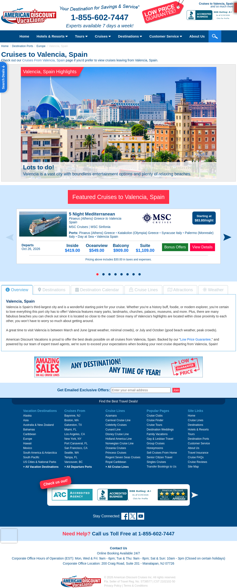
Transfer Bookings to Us (161, 466)
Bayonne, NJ (72, 415)
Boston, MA (71, 420)
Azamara (111, 415)
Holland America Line (119, 438)
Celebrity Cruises (116, 425)
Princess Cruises (116, 452)
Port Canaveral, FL (76, 443)
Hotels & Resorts (52, 36)
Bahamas (29, 429)
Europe (41, 46)
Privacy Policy (113, 585)
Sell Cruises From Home (162, 452)
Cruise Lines (195, 420)
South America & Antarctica (40, 452)
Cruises (103, 36)
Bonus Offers (175, 247)
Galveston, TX (73, 425)
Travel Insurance (198, 452)
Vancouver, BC (73, 462)
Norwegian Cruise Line (120, 443)
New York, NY (72, 438)
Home (24, 36)
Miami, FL (70, 429)
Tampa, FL (71, 457)
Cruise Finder (155, 420)
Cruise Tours (154, 425)
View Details (202, 247)
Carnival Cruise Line (118, 420)
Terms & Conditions (136, 585)
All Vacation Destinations (41, 466)
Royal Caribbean (116, 462)
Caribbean (29, 434)
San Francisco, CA (75, 448)
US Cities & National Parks (39, 462)
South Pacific (31, 457)
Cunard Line (113, 429)
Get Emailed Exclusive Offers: (83, 390)
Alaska (27, 415)
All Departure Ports (78, 466)
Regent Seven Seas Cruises (123, 457)
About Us (193, 448)
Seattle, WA (71, 452)
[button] (97, 274)
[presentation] (9, 237)
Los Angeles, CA (74, 434)
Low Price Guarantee (195, 339)
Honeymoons (155, 448)
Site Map (193, 466)
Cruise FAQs (196, 457)
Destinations (130, 36)
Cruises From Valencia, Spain (43, 60)
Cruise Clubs (155, 415)
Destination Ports (22, 46)
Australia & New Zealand (38, 425)
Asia (25, 420)
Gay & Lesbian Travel (160, 438)
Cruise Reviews (197, 462)
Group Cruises (156, 443)
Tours (81, 36)
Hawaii (27, 443)
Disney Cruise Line (117, 434)
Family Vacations (157, 434)
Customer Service (199, 443)
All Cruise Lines (117, 466)
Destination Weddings (160, 429)
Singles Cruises (156, 462)
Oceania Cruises (116, 448)
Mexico (27, 448)
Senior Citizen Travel (159, 457)
